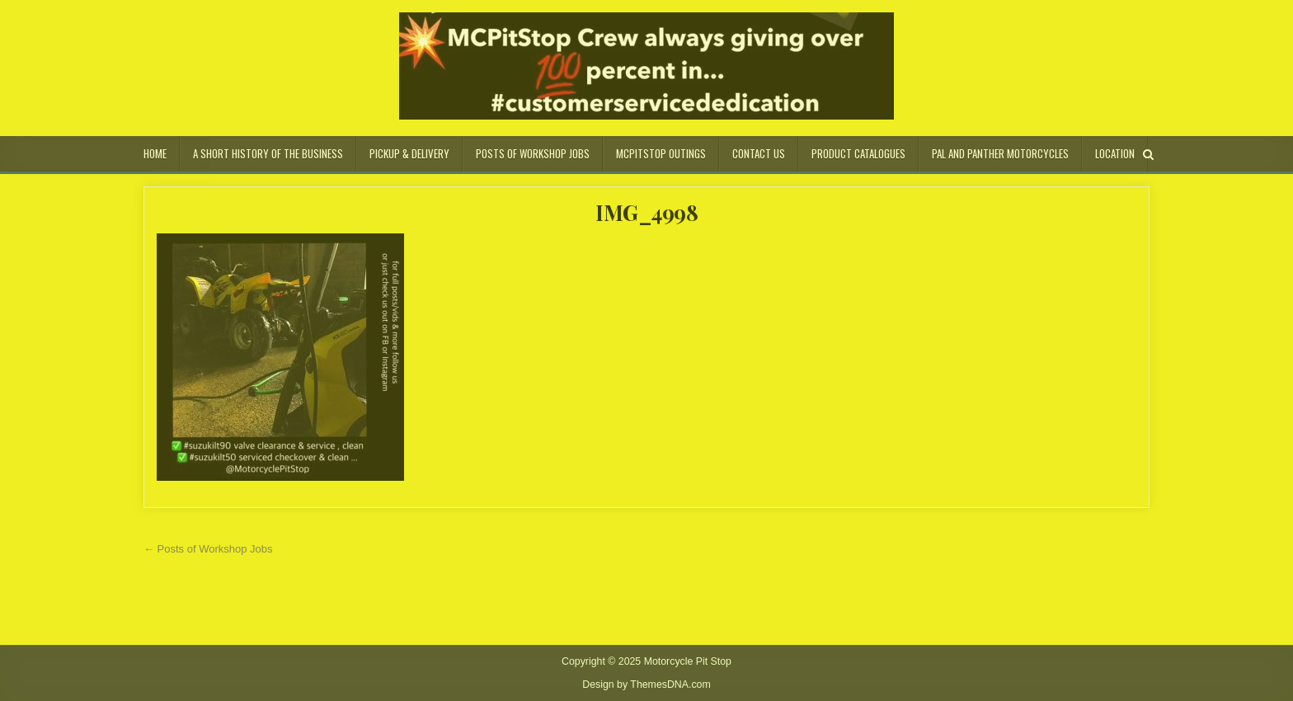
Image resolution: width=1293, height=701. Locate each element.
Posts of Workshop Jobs (533, 153)
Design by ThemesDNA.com (646, 684)
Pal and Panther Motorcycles (1000, 153)
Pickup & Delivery (409, 153)
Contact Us (758, 153)
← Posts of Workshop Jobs (208, 549)
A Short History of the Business (268, 153)
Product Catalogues (858, 153)
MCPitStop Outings (661, 153)
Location (1115, 153)
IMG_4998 (646, 212)
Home (155, 153)
